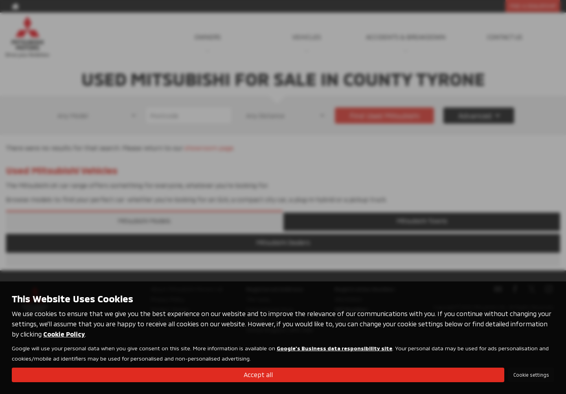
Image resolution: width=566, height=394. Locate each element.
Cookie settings (531, 374)
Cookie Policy (64, 334)
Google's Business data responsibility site (334, 348)
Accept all (258, 374)
